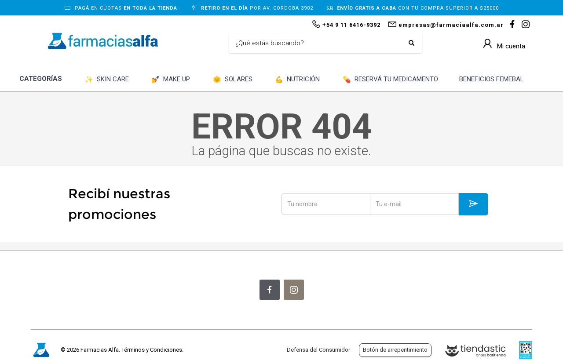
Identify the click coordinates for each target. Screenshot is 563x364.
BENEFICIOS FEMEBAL (491, 79)
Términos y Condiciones (151, 349)
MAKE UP (170, 80)
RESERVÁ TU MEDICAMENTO (390, 80)
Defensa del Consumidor (318, 349)
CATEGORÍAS (40, 79)
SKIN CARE (107, 80)
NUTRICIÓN (297, 80)
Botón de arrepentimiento (395, 349)
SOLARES (232, 80)
